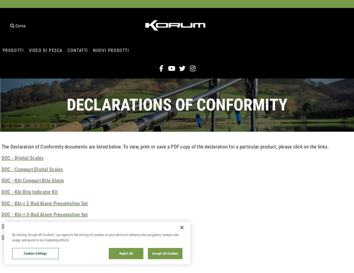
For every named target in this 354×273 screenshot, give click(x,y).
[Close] (182, 227)
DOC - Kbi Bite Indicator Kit (30, 191)
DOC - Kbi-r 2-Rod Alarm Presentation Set (45, 203)
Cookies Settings (35, 253)
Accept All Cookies (165, 253)
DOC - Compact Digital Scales (32, 169)
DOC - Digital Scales (23, 157)
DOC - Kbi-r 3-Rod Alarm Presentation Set (45, 214)
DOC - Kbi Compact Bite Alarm (33, 180)
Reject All (126, 253)
